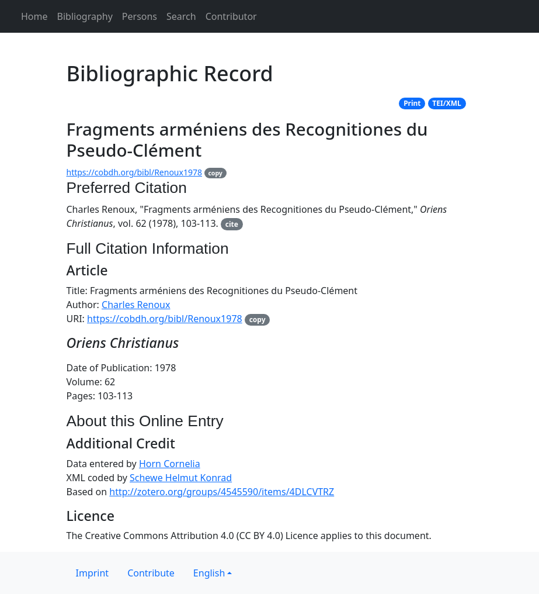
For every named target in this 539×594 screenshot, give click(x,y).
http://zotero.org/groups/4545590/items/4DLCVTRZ (221, 491)
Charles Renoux (136, 304)
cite (231, 224)
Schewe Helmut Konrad (181, 477)
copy (215, 173)
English (209, 573)
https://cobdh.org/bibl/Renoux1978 (134, 172)
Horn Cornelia (169, 463)
